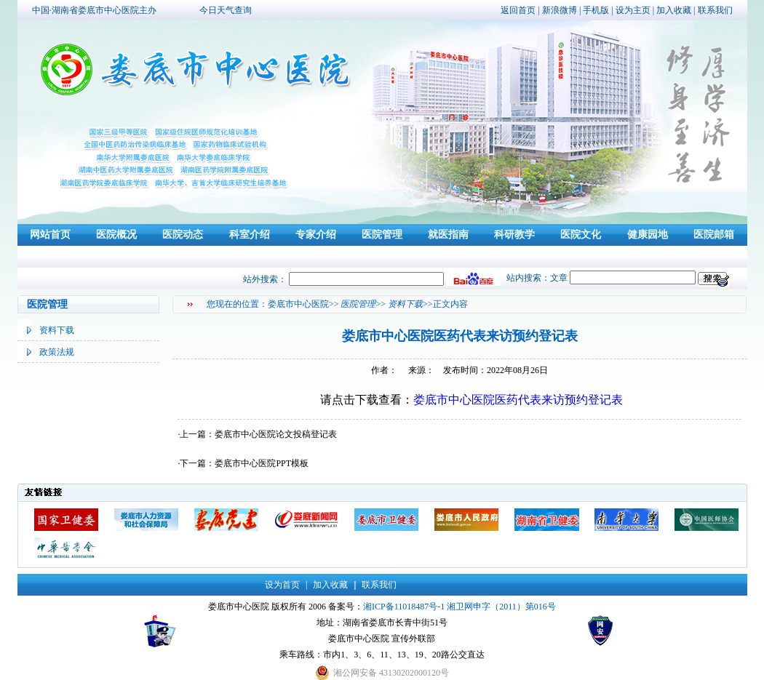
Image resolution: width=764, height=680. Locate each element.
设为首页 (282, 585)
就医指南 (448, 234)
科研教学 (514, 234)
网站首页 (50, 234)
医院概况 (116, 234)
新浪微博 (559, 10)
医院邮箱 (713, 234)
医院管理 (382, 234)
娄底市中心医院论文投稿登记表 (276, 434)
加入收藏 (673, 10)
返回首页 (518, 10)
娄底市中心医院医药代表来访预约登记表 (518, 399)
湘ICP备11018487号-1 (404, 606)
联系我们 (715, 10)
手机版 (596, 10)
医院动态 (182, 234)
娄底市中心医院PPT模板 (262, 463)
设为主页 (633, 10)
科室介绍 (249, 234)
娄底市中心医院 (298, 304)
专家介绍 (315, 234)
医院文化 (580, 234)
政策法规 (56, 352)
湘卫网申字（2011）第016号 (501, 606)
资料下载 (56, 330)
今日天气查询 (225, 10)
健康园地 (647, 234)
